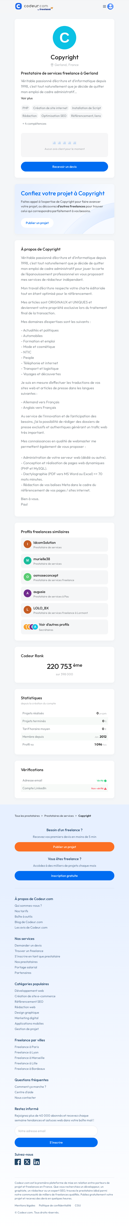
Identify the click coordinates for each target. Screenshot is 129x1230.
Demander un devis (28, 945)
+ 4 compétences (34, 123)
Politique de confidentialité (55, 1205)
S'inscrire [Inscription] (56, 1142)
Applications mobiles (29, 1023)
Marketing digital (27, 1018)
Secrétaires (46, 630)
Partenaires (23, 973)
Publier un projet (37, 223)
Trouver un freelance (29, 951)
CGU (78, 1205)
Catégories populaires (32, 984)
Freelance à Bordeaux (30, 1069)
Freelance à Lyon (27, 1052)
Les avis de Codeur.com (31, 927)
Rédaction (29, 116)
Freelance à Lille (26, 1063)
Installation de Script (86, 108)
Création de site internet (50, 108)
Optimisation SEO (53, 116)
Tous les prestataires (27, 816)
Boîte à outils (23, 916)
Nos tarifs (21, 911)
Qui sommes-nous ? (28, 905)
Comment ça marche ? (30, 1087)
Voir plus (27, 98)
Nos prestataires (26, 962)
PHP (25, 108)
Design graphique (27, 1012)
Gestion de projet (27, 1029)
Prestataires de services (59, 816)
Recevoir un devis (64, 167)
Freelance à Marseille (30, 1058)
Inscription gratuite (64, 876)
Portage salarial (26, 967)
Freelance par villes (30, 1040)
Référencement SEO (29, 1001)
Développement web (29, 991)
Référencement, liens (86, 116)
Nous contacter (25, 1097)
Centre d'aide (24, 1092)
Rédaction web (25, 1007)
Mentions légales (25, 1205)
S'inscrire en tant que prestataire (37, 956)
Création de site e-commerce (35, 996)
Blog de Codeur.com (29, 922)
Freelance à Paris (27, 1047)
